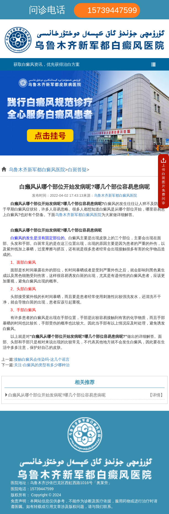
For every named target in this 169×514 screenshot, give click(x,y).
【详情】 (156, 395)
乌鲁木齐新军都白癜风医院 (37, 169)
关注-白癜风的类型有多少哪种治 (41, 365)
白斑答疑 (77, 169)
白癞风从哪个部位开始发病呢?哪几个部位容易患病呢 (57, 395)
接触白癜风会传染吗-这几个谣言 (41, 359)
